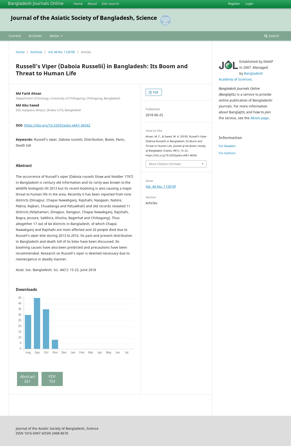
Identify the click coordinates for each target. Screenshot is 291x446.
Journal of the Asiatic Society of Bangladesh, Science (84, 17)
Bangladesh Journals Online (35, 3)
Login (249, 3)
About (92, 3)
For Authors (227, 153)
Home (78, 3)
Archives (35, 36)
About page (259, 118)
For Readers (227, 146)
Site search (110, 3)
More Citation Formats (165, 164)
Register (234, 3)
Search (271, 36)
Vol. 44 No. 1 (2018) (61, 52)
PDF (155, 92)
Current (15, 36)
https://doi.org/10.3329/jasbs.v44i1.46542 (57, 125)
